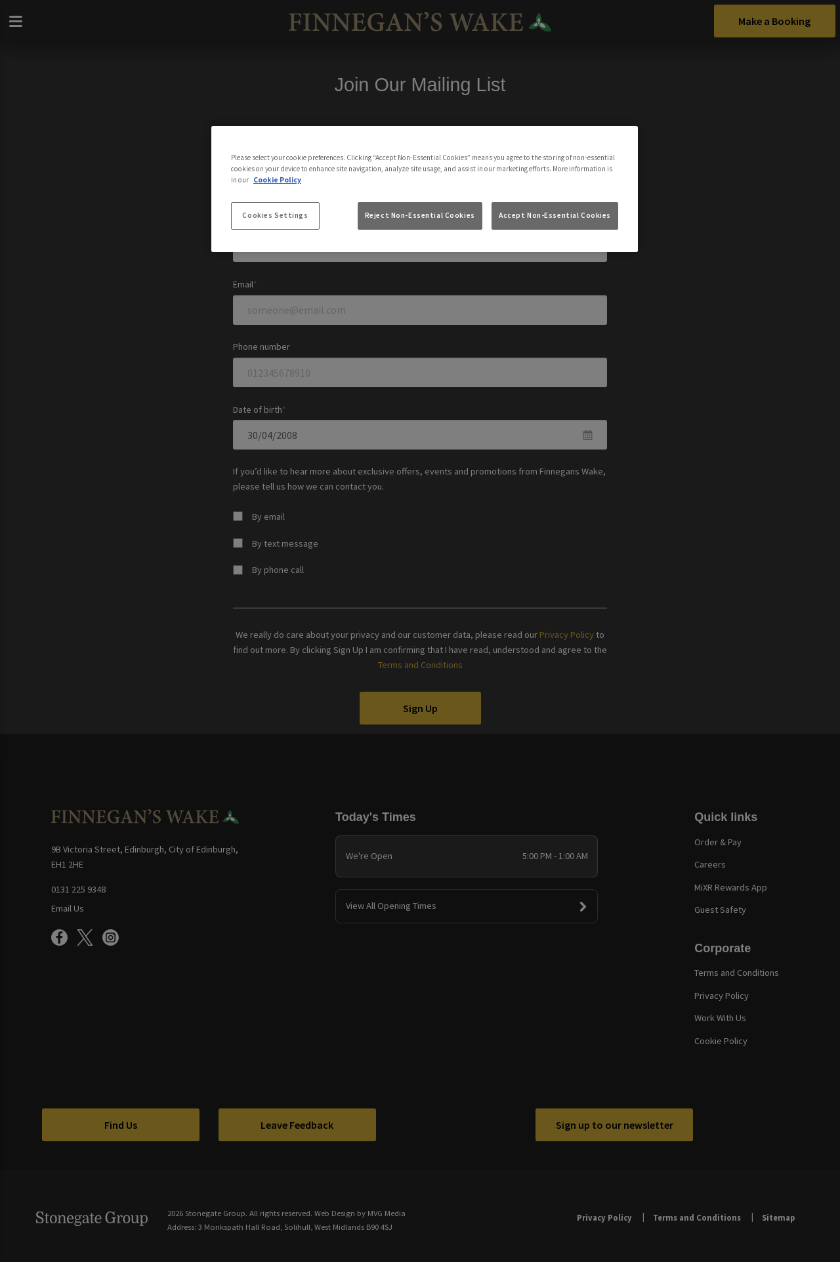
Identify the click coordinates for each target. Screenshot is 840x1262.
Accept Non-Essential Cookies (555, 215)
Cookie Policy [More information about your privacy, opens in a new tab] (277, 179)
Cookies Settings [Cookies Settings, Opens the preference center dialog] (275, 215)
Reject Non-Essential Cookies (420, 215)
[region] (424, 189)
